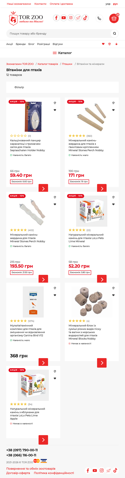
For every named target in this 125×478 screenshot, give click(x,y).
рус (115, 3)
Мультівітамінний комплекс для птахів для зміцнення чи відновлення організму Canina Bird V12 (27, 330)
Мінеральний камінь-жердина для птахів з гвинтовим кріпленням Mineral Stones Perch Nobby (86, 145)
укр (108, 3)
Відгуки (58, 44)
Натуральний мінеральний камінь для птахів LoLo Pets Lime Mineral (86, 238)
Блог (31, 44)
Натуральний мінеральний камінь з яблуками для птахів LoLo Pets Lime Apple (27, 413)
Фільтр (19, 87)
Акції (9, 44)
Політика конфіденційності (54, 473)
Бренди (21, 44)
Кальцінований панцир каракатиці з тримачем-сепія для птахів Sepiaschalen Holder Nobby (27, 145)
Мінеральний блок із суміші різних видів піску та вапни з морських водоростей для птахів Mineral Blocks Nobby (85, 332)
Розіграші (43, 44)
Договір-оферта (18, 473)
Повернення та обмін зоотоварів (30, 468)
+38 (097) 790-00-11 (99, 18)
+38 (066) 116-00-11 (21, 455)
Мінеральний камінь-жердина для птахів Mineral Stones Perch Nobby (27, 238)
